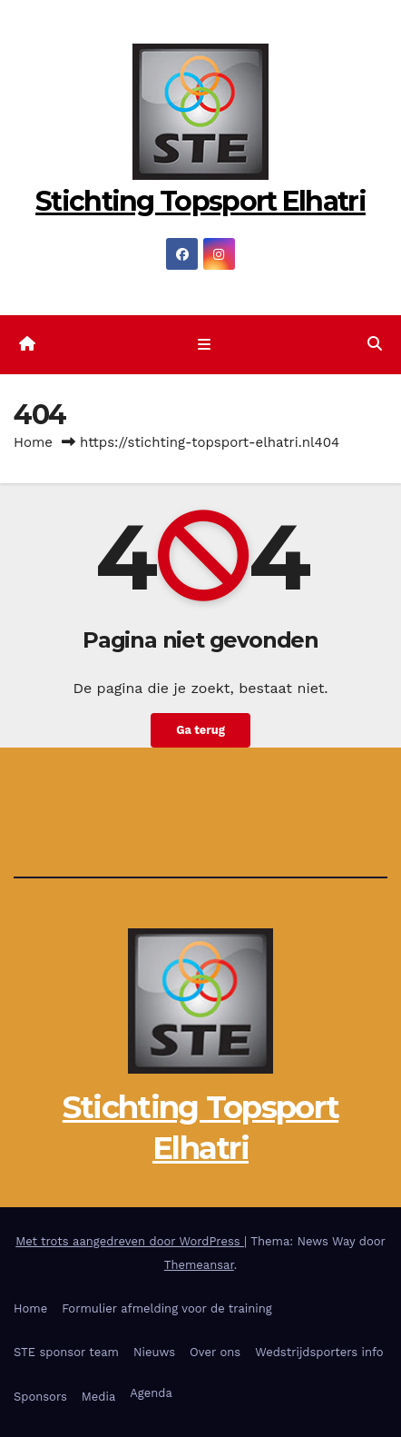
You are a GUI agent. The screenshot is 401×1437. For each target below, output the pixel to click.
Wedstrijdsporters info (319, 1352)
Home (33, 442)
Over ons (215, 1352)
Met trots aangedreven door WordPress (129, 1241)
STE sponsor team (66, 1352)
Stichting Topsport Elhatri (200, 201)
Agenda (151, 1393)
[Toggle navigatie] (204, 345)
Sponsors (40, 1396)
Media (98, 1396)
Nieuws (154, 1352)
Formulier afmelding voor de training (167, 1308)
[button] (374, 343)
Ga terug (200, 730)
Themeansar (199, 1265)
